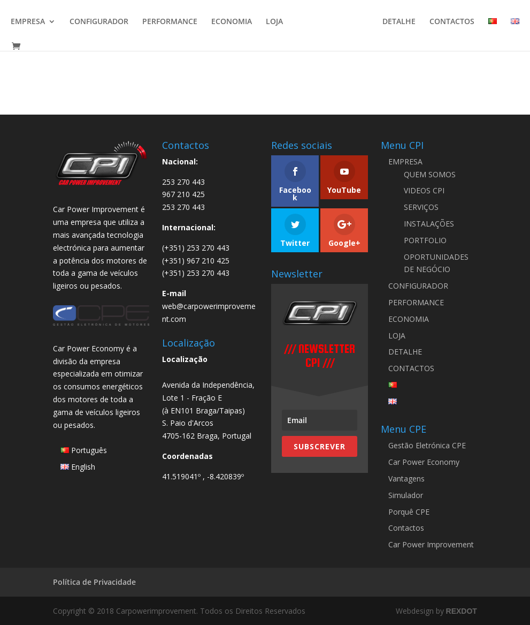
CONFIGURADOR (99, 22)
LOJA (274, 22)
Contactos (406, 528)
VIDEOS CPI (424, 190)
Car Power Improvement (431, 544)
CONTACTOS (451, 22)
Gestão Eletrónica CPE (427, 445)
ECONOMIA (231, 22)
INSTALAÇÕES (429, 224)
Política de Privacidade (94, 582)
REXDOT (461, 611)
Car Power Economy (423, 462)
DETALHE (399, 22)
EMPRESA (28, 22)
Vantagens (406, 478)
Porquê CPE (408, 512)
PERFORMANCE (169, 22)
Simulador (405, 495)
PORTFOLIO (425, 240)
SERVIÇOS (421, 207)
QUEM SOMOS (430, 174)
